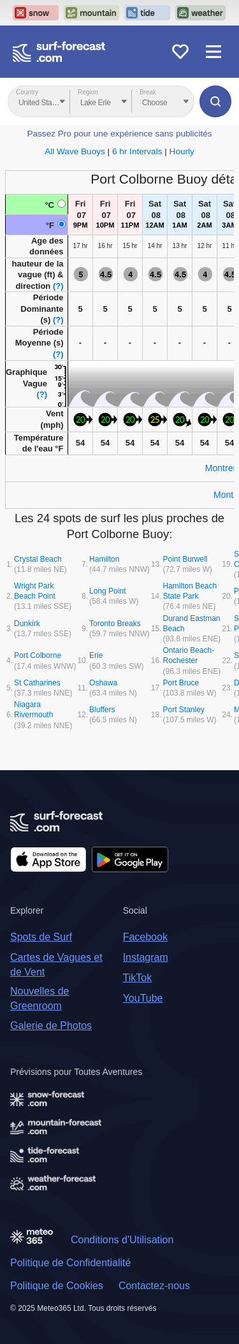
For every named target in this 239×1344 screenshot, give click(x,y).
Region (88, 92)
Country (27, 92)
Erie (96, 655)
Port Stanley (183, 709)
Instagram (145, 957)
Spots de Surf (41, 936)
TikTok (137, 977)
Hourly (182, 151)
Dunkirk (27, 623)
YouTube (143, 998)
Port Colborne (37, 655)
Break (148, 92)
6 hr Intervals (137, 151)
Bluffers (102, 709)
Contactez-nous (154, 1285)
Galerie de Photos (51, 1025)
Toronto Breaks (115, 623)
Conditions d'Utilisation (122, 1239)
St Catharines (37, 682)
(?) (58, 286)
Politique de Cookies (56, 1285)
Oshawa (103, 682)
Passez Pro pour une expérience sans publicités (119, 133)
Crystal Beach (38, 559)
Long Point (107, 591)
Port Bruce (181, 682)
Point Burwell (185, 559)
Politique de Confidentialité (70, 1262)
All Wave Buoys (75, 151)
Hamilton (104, 559)
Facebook (145, 936)
